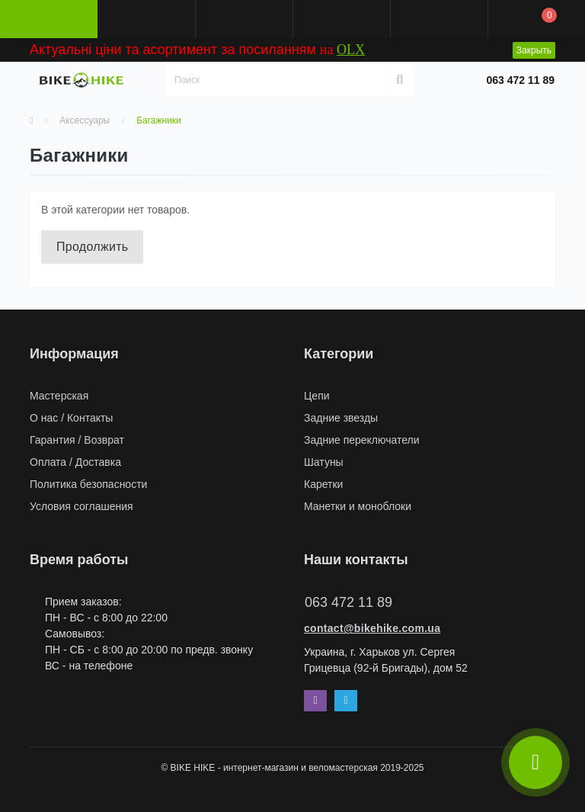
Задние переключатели (362, 440)
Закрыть (533, 50)
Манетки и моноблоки (357, 506)
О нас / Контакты (71, 418)
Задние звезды (341, 418)
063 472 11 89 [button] (348, 602)
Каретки (323, 484)
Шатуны (324, 462)
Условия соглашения (81, 506)
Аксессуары (84, 120)
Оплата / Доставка (75, 462)
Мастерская (59, 396)
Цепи (317, 396)
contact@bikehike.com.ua (372, 628)
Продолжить (92, 246)
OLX (351, 49)
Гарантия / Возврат (77, 440)
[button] (243, 19)
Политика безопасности (88, 484)
